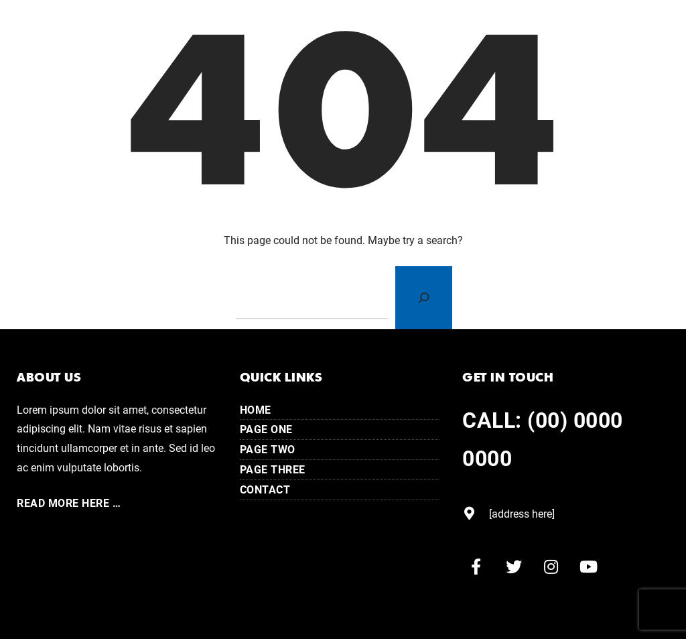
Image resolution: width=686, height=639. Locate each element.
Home (255, 409)
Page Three (272, 469)
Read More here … (69, 503)
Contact (265, 489)
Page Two (267, 449)
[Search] (423, 297)
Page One (266, 429)
